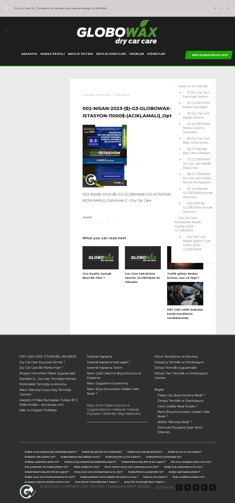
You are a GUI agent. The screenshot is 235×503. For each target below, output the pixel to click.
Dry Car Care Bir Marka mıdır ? (41, 368)
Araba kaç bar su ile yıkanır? (123, 456)
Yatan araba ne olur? (86, 466)
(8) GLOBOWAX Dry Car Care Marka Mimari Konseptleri (197, 178)
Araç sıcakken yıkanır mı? (189, 476)
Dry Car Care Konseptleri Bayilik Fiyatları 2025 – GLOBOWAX (187, 224)
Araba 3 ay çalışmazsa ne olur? (183, 466)
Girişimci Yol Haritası (193, 86)
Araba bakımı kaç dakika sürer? (80, 456)
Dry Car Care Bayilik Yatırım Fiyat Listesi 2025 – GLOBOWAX (197, 243)
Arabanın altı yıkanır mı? (40, 456)
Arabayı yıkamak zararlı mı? (42, 461)
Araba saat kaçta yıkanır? (184, 471)
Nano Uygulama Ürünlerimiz (107, 383)
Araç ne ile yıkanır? (155, 476)
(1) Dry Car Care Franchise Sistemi (196, 95)
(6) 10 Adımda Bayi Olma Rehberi (196, 151)
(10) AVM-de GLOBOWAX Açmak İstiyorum (197, 207)
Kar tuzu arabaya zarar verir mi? (191, 461)
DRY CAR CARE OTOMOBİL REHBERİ (47, 356)
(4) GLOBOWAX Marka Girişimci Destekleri (196, 128)
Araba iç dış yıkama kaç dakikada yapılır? (51, 451)
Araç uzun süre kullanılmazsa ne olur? (98, 471)
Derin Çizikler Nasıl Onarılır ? (178, 406)
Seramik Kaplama (99, 356)
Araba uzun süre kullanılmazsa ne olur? (50, 476)
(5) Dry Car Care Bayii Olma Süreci (196, 141)
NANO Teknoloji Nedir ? (175, 422)
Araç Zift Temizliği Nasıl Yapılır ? (144, 481)
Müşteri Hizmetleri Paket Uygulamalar (47, 373)
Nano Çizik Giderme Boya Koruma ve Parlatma (114, 375)
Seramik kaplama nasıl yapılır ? (108, 362)
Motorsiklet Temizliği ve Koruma (42, 384)
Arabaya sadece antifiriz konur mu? (47, 481)
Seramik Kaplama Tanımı (105, 368)
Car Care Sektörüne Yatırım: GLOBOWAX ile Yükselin (142, 278)
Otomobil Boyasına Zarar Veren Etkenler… (180, 430)
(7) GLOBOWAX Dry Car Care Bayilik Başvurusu (197, 163)
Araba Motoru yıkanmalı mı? (163, 456)
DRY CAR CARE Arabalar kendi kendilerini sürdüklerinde (185, 314)
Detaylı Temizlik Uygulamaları (175, 368)
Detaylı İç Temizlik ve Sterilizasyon (179, 362)
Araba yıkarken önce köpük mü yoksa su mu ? (109, 476)
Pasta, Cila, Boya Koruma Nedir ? (181, 395)
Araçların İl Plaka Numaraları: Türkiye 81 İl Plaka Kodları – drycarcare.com (48, 402)
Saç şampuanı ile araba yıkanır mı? (46, 466)
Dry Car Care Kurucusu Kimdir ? (42, 362)
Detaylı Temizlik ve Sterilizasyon (181, 401)
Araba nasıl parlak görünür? (145, 451)
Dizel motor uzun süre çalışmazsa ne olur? (132, 466)
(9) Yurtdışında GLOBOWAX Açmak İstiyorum (197, 193)
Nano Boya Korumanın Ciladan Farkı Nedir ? (113, 391)
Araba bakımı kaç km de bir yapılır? (144, 461)
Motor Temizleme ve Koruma (175, 356)
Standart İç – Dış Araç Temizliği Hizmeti (47, 379)
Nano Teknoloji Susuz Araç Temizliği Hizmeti (45, 392)
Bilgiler (159, 390)
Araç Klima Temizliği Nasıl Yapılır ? (97, 481)
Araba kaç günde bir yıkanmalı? (102, 451)
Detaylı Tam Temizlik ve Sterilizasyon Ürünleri (181, 375)
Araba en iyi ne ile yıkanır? (184, 451)
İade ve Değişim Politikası (38, 410)
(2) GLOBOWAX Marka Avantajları (196, 105)
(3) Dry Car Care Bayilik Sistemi (196, 115)
